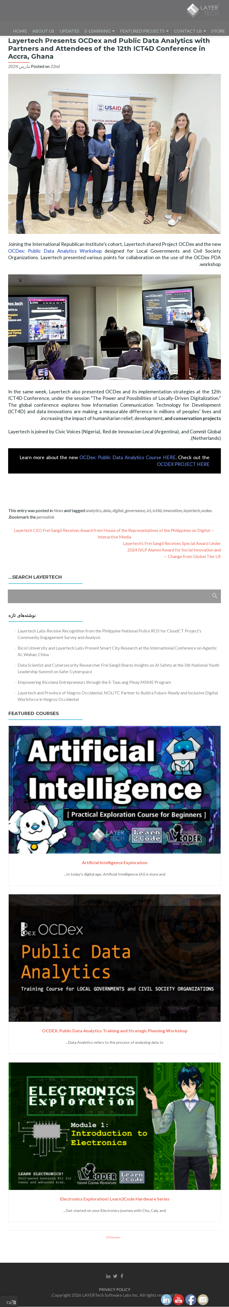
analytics (93, 525)
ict (149, 525)
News (58, 525)
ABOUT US (43, 30)
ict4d (157, 525)
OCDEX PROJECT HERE (183, 479)
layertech (191, 525)
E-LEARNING (98, 30)
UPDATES (69, 30)
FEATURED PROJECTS (142, 30)
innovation (172, 525)
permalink (45, 532)
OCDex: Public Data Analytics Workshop (55, 266)
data (107, 525)
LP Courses (113, 1252)
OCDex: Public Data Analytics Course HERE (127, 472)
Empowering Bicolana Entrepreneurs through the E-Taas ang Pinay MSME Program (94, 697)
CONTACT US (188, 30)
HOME (20, 30)
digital (117, 525)
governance (135, 525)
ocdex (206, 525)
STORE (218, 30)
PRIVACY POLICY (114, 1289)
